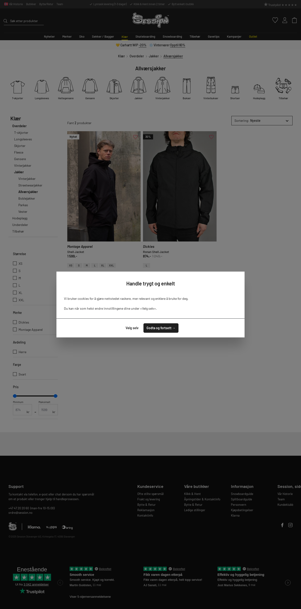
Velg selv (132, 328)
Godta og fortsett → (161, 328)
